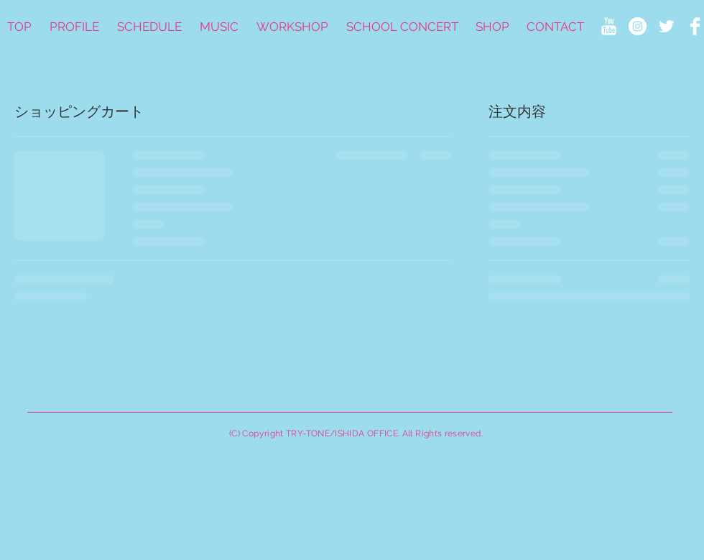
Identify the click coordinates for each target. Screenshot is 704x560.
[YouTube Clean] (609, 26)
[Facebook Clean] (695, 26)
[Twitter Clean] (666, 26)
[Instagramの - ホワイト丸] (638, 26)
